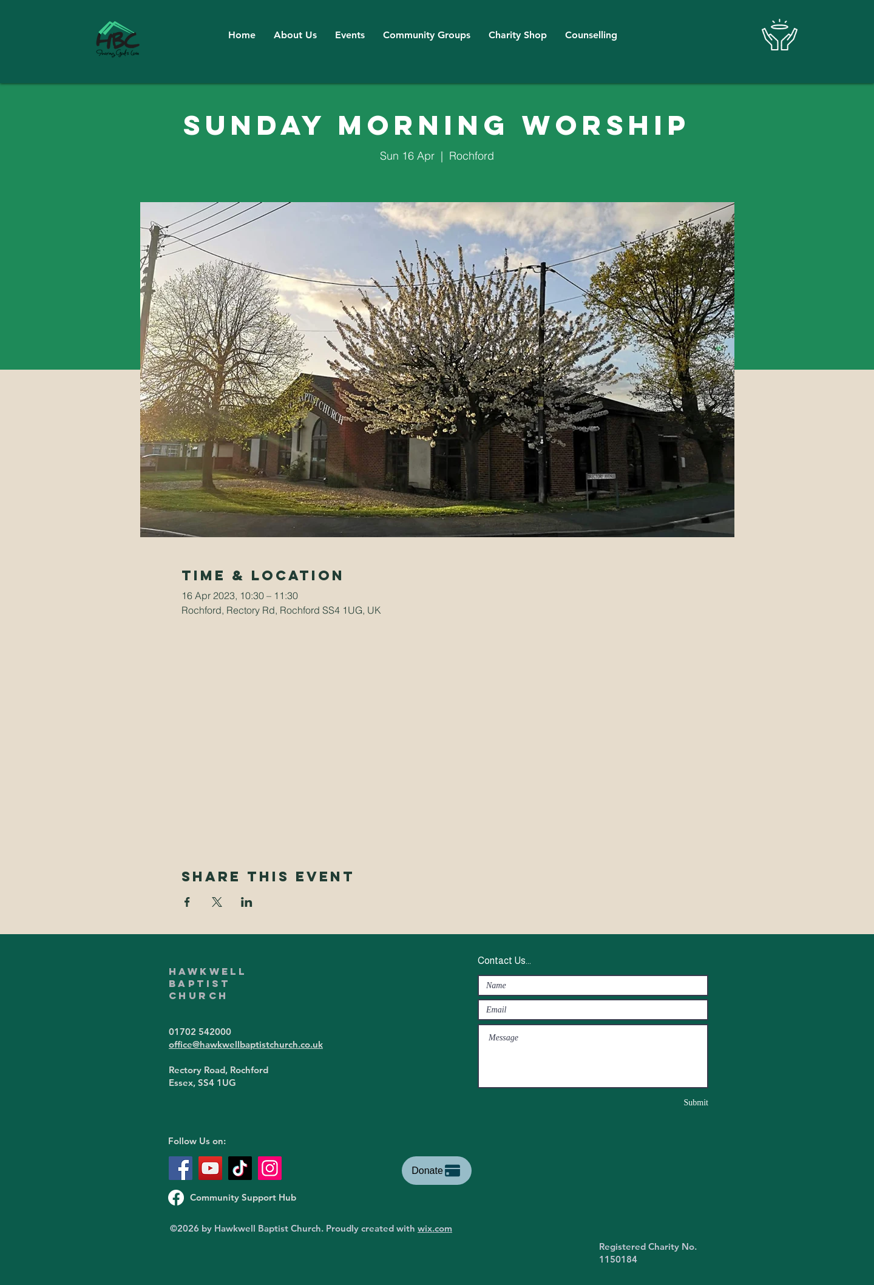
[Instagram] (270, 1168)
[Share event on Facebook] (187, 902)
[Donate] (437, 1170)
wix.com (435, 1228)
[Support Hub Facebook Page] (176, 1197)
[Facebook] (180, 1168)
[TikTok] (240, 1168)
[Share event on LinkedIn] (246, 902)
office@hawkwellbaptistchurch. (234, 1044)
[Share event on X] (217, 902)
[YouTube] (210, 1168)
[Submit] (665, 1102)
